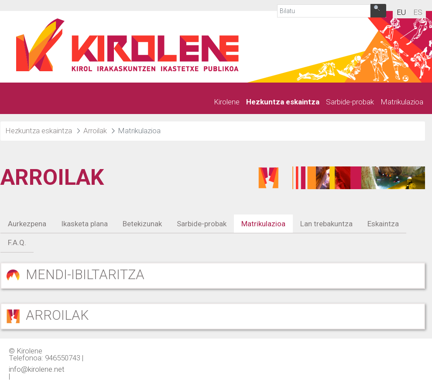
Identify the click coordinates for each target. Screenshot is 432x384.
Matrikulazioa (263, 223)
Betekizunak (142, 223)
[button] (213, 276)
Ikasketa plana (84, 223)
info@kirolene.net (37, 369)
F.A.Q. (17, 242)
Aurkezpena (27, 223)
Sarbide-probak (201, 223)
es (417, 12)
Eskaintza (383, 223)
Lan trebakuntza (326, 223)
